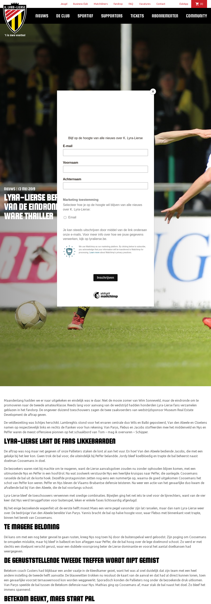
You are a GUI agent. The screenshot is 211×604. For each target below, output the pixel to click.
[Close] (153, 91)
